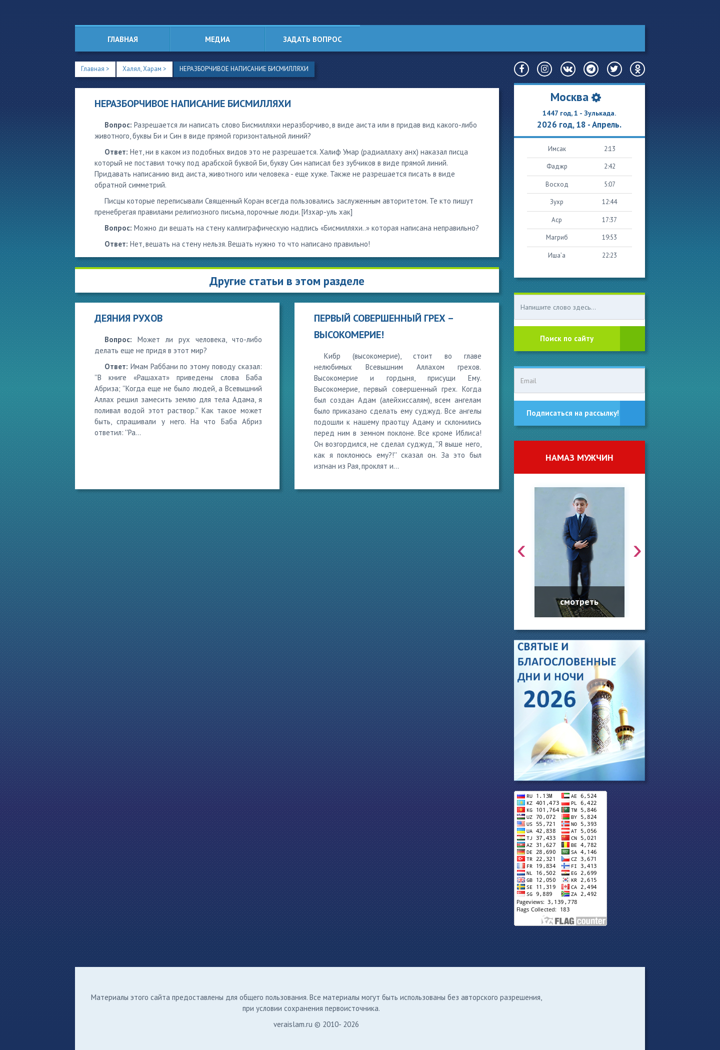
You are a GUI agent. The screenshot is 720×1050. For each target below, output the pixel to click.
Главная (123, 39)
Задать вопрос (312, 39)
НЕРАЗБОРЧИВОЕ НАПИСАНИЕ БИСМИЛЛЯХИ (245, 69)
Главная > (95, 69)
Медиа (217, 39)
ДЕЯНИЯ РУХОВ (128, 318)
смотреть (579, 601)
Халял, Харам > (144, 69)
